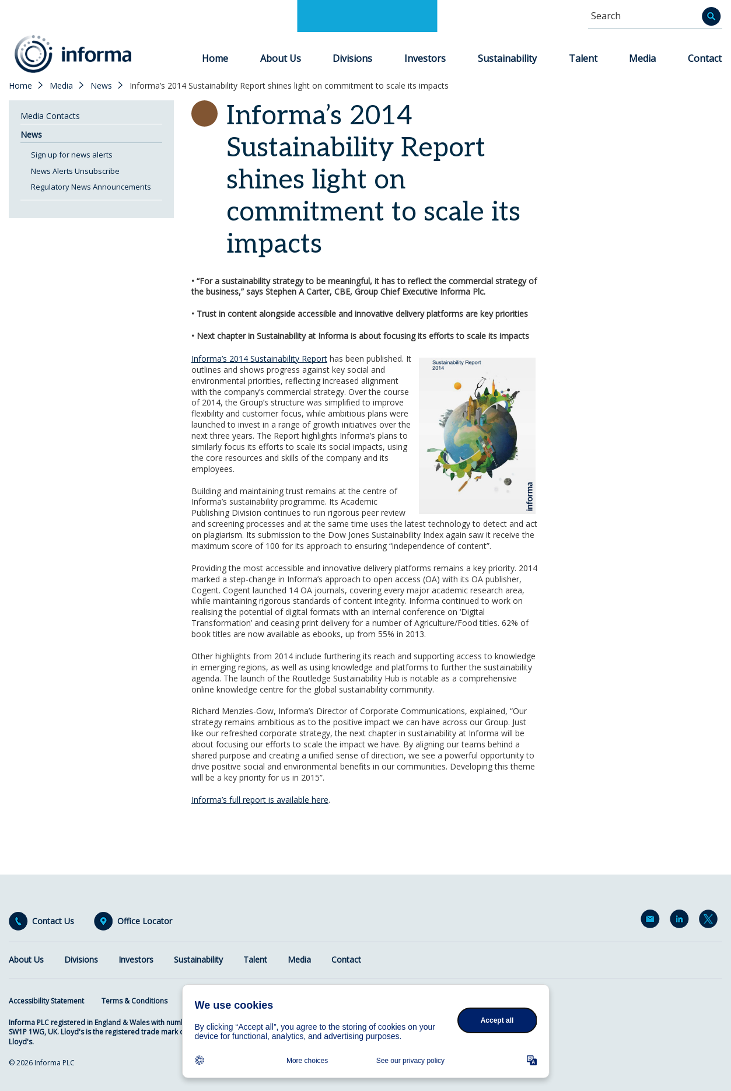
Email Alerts (652, 921)
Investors (425, 58)
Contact (705, 58)
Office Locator (144, 921)
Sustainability (507, 58)
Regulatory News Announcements (91, 186)
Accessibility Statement (46, 1001)
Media (642, 58)
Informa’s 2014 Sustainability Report (259, 358)
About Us (280, 58)
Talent (583, 58)
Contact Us (53, 921)
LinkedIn (681, 921)
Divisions (352, 58)
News (101, 86)
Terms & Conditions (134, 1001)
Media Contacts (50, 115)
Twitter (710, 921)
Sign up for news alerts (72, 154)
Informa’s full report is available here (259, 799)
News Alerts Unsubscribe (75, 171)
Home (215, 58)
